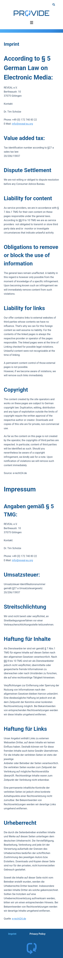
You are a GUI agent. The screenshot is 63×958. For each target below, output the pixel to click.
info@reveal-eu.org (22, 123)
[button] (31, 23)
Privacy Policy (38, 933)
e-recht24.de (19, 918)
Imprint (12, 933)
